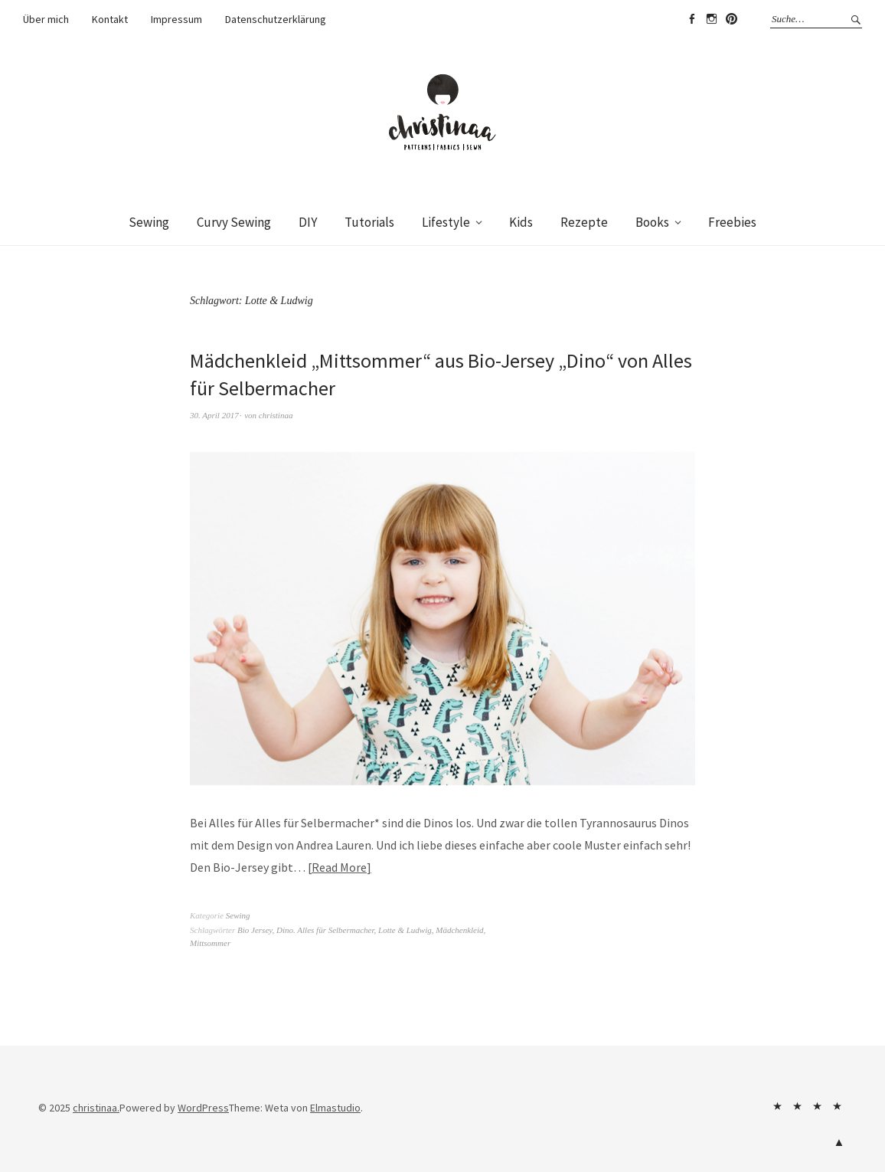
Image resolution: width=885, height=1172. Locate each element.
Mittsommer (210, 943)
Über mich (46, 19)
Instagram (711, 19)
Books (652, 222)
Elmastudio (335, 1108)
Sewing (149, 222)
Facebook (691, 19)
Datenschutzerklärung (275, 19)
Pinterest (731, 19)
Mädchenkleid (459, 930)
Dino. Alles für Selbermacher (325, 930)
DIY (308, 222)
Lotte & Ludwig (405, 930)
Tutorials (369, 222)
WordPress (203, 1108)
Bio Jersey (255, 930)
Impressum (176, 19)
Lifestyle (446, 222)
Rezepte (584, 222)
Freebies (732, 222)
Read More (339, 867)
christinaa (276, 415)
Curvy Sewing (234, 222)
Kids (521, 222)
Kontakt (110, 19)
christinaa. (96, 1108)
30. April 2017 (214, 415)
